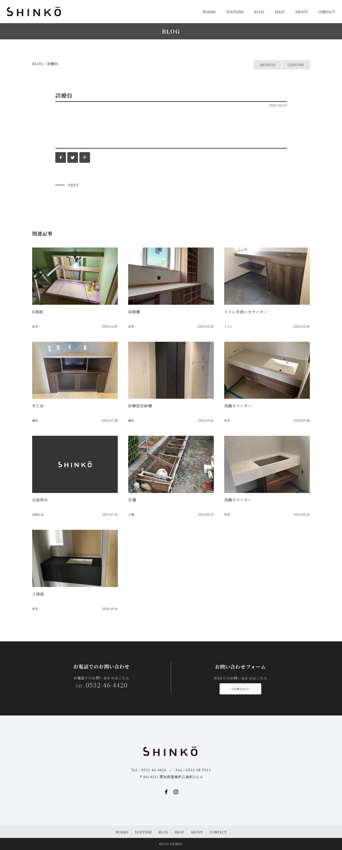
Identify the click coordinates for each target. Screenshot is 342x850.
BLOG (259, 11)
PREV (73, 184)
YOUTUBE (235, 11)
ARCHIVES (267, 65)
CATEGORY (296, 65)
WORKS (209, 11)
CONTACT (326, 11)
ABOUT (301, 11)
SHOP (280, 11)
